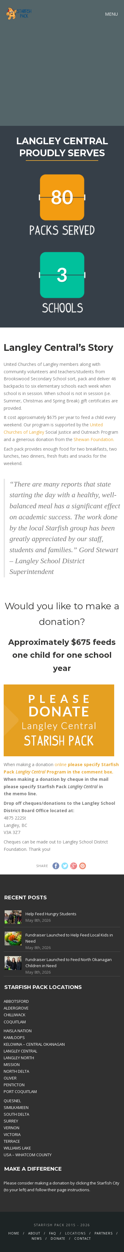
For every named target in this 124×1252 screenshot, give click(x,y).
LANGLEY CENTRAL (20, 1051)
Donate (58, 1238)
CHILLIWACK (14, 1014)
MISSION (12, 1064)
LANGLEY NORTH (19, 1057)
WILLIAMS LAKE (17, 1148)
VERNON (11, 1127)
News (37, 1238)
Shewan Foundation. (93, 439)
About (34, 1233)
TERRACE (12, 1141)
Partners (104, 1233)
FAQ (52, 1233)
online (61, 764)
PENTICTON (14, 1084)
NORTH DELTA (16, 1071)
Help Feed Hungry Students (50, 914)
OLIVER (10, 1078)
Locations (75, 1233)
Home (13, 1233)
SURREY (11, 1121)
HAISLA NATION (18, 1030)
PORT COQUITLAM (20, 1091)
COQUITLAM (15, 1022)
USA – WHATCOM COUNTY (28, 1154)
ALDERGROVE (16, 1008)
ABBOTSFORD (16, 1001)
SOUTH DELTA (16, 1114)
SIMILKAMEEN (16, 1107)
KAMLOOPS (14, 1037)
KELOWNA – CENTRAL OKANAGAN (34, 1044)
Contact (82, 1238)
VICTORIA (12, 1134)
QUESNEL (12, 1100)
